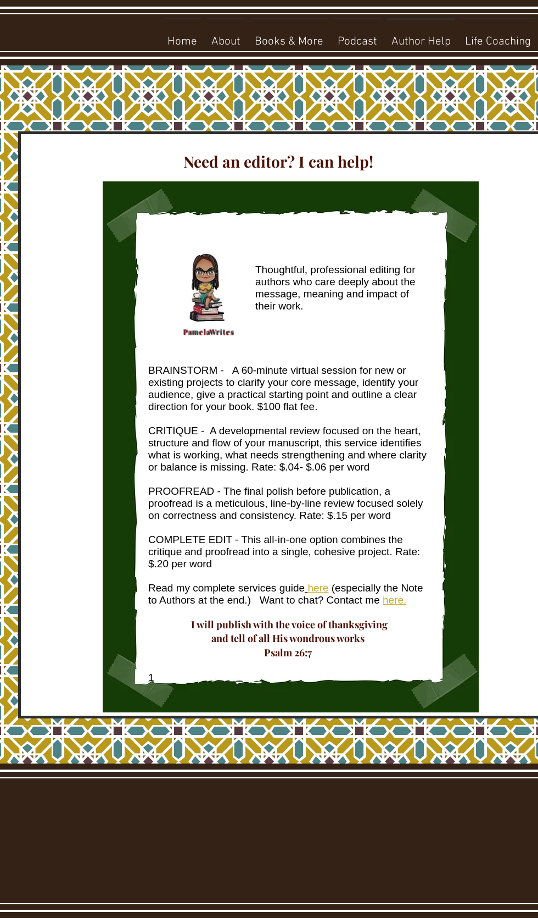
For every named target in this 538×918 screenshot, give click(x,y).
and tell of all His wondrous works (288, 638)
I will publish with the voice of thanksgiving (288, 624)
